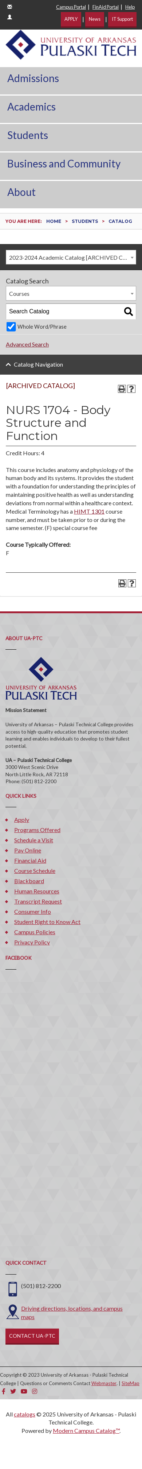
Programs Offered (37, 829)
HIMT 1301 (89, 511)
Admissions (33, 78)
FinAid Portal (105, 7)
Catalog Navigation (38, 364)
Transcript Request (38, 901)
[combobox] (71, 257)
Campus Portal (71, 7)
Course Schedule (34, 870)
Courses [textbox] (19, 293)
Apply (21, 819)
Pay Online (27, 850)
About (21, 192)
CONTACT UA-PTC (32, 1336)
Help (130, 7)
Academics (31, 106)
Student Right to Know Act (47, 921)
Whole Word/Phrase (42, 327)
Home (53, 221)
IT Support (122, 19)
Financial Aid (30, 860)
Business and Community (64, 163)
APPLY (71, 19)
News (94, 19)
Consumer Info (32, 911)
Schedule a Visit (33, 839)
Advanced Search (27, 344)
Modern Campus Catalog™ (86, 1430)
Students (27, 135)
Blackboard (29, 880)
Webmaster (104, 1383)
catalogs (24, 1414)
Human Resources (36, 891)
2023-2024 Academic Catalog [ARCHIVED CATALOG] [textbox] (72, 257)
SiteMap (130, 1383)
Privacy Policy (32, 942)
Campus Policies (34, 931)
